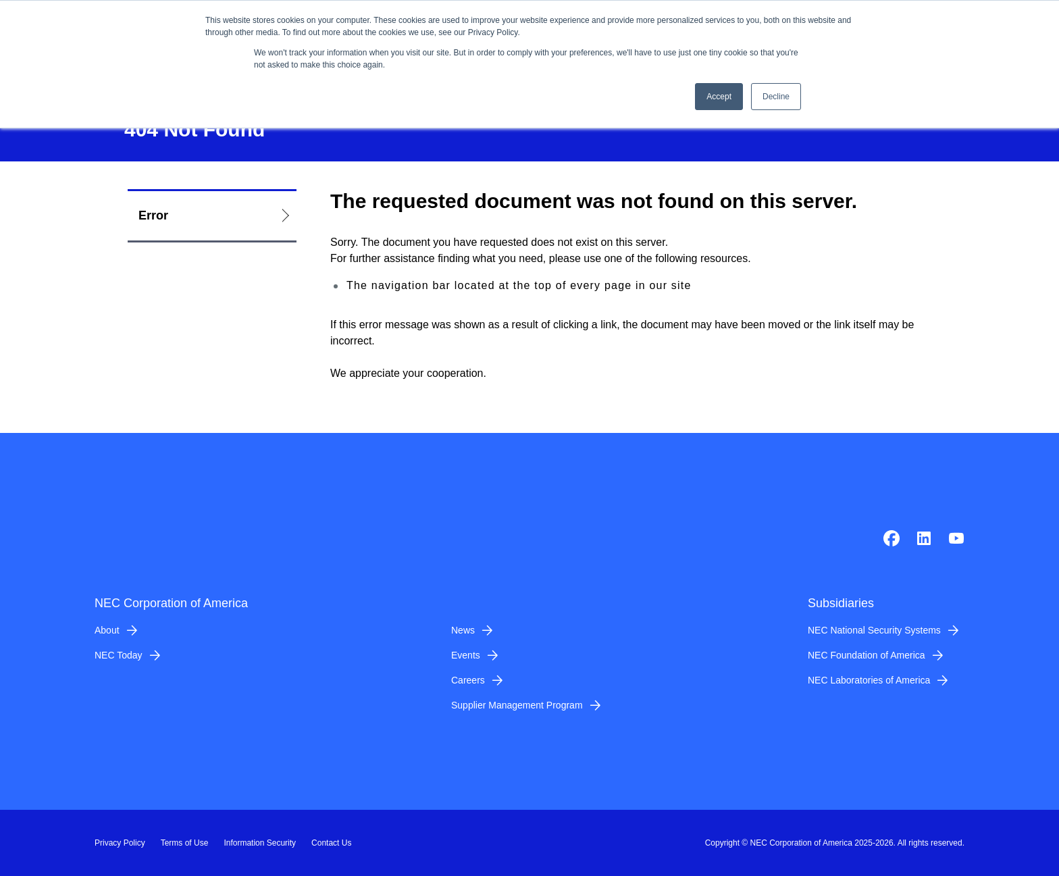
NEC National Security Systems (874, 630)
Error (153, 215)
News (463, 630)
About (107, 630)
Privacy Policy (120, 843)
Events (465, 655)
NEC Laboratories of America (869, 680)
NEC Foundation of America (866, 655)
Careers (468, 680)
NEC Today (119, 655)
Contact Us (331, 843)
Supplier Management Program (517, 705)
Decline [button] (776, 96)
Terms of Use (185, 843)
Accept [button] (718, 96)
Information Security (260, 843)
